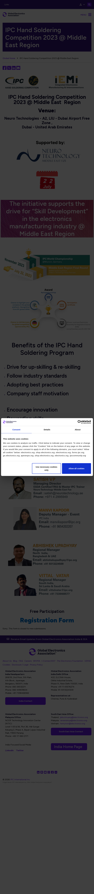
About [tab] (78, 429)
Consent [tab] (16, 429)
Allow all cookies (76, 468)
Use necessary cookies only (46, 468)
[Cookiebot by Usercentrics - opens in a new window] (79, 422)
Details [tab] (47, 429)
